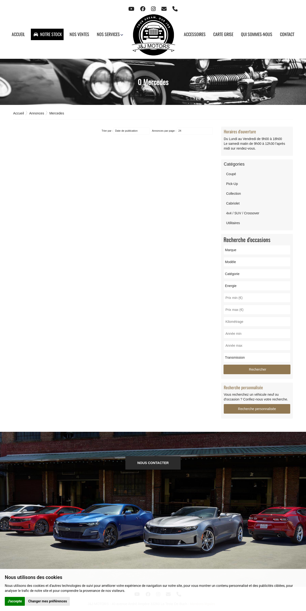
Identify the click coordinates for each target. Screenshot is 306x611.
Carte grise (223, 34)
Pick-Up (232, 184)
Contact (287, 34)
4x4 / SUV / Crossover (242, 213)
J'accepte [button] (15, 601)
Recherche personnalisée (257, 409)
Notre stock (48, 34)
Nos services (108, 34)
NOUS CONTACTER (153, 463)
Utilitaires (233, 223)
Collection (233, 193)
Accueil (18, 34)
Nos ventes (79, 34)
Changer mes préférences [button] (47, 601)
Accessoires (195, 34)
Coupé (231, 174)
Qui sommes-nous (256, 34)
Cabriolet (233, 203)
